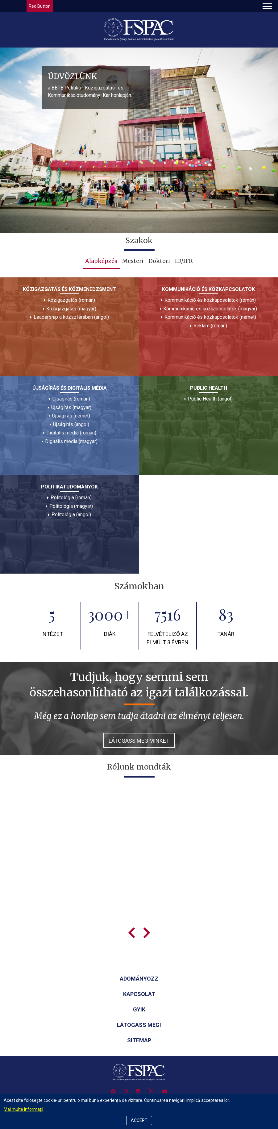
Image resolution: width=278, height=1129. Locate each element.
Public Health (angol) (210, 399)
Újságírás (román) (71, 399)
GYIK (139, 1009)
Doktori (159, 260)
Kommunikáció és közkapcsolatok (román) (210, 300)
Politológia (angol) (71, 514)
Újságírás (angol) (71, 424)
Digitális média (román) (71, 433)
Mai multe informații (23, 1109)
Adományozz (139, 978)
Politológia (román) (71, 497)
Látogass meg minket (139, 740)
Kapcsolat (139, 994)
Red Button (40, 6)
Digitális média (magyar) (71, 441)
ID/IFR (184, 260)
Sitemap (139, 1040)
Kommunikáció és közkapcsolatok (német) (210, 317)
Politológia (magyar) (71, 506)
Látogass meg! (139, 1025)
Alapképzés (101, 260)
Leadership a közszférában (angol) (71, 317)
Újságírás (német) (71, 416)
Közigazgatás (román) (71, 300)
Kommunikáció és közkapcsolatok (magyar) (210, 309)
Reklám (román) (210, 326)
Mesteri (132, 260)
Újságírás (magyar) (71, 407)
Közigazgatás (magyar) (71, 309)
